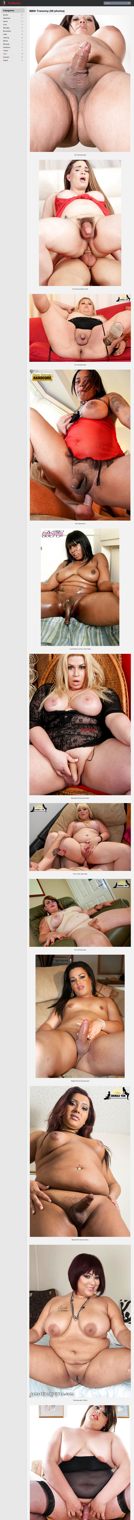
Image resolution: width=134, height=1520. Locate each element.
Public (5, 60)
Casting (6, 38)
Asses (5, 21)
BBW (5, 54)
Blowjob (6, 44)
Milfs (5, 34)
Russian (6, 57)
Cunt (5, 25)
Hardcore (6, 47)
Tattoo (5, 51)
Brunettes (7, 31)
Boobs (5, 15)
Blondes (6, 28)
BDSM (5, 41)
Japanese (6, 18)
